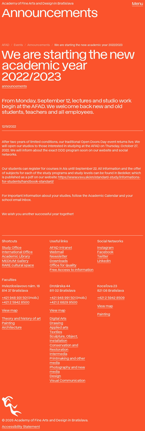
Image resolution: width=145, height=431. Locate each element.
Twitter (102, 256)
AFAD (5, 45)
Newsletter (58, 256)
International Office (17, 252)
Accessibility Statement (21, 426)
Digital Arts (58, 318)
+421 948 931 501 (15, 297)
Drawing (56, 323)
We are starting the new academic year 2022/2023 (88, 45)
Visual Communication (67, 380)
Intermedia (58, 354)
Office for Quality (63, 265)
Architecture (12, 327)
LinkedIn (104, 261)
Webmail (57, 252)
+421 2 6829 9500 (63, 302)
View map (10, 310)
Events (18, 45)
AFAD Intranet (61, 247)
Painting (8, 323)
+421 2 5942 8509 (111, 297)
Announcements (38, 45)
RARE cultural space (18, 265)
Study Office (12, 247)
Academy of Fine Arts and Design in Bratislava (37, 3)
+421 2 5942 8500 (15, 302)
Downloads (59, 261)
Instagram (105, 247)
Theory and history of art (21, 318)
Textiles (56, 332)
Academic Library (16, 256)
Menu (137, 4)
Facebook (105, 252)
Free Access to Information (71, 269)
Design (55, 376)
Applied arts (59, 327)
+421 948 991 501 (63, 297)
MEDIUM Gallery (15, 261)
